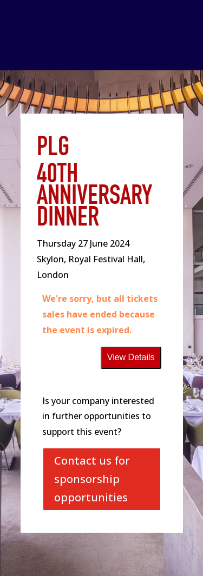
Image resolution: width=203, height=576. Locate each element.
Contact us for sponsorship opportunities (92, 479)
